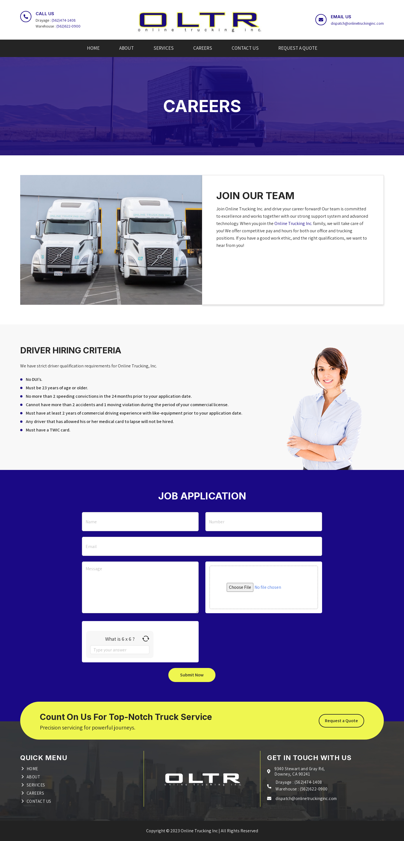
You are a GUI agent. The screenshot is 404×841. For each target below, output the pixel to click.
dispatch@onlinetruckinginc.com (357, 23)
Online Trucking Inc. (293, 223)
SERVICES (163, 48)
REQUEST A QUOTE (297, 48)
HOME (93, 48)
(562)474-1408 (64, 20)
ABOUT (126, 48)
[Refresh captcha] (145, 638)
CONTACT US (245, 48)
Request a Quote (341, 721)
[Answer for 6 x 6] (119, 649)
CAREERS (202, 48)
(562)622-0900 (68, 26)
